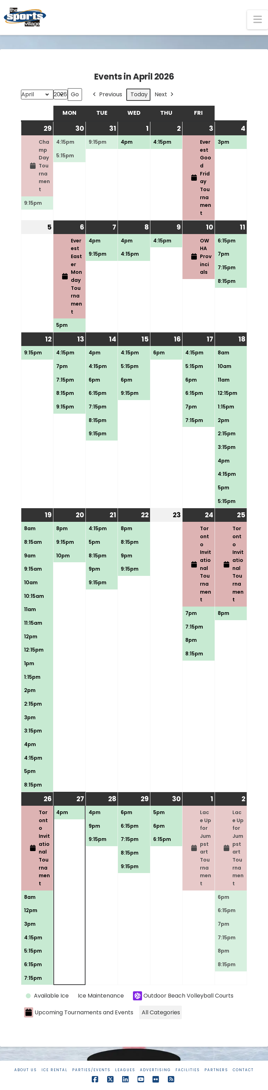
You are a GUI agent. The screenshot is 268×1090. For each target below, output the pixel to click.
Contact (243, 1070)
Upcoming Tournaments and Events (78, 1012)
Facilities (188, 1070)
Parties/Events (91, 1070)
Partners (216, 1070)
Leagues (125, 1070)
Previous (106, 94)
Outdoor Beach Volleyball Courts (183, 995)
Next (165, 94)
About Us (25, 1070)
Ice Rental (55, 1070)
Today (139, 94)
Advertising (155, 1070)
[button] (257, 19)
